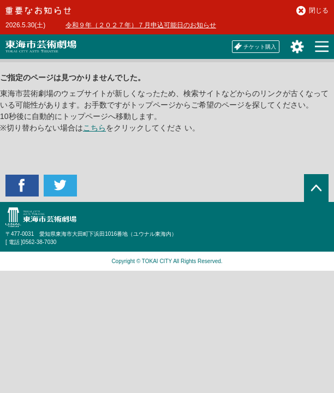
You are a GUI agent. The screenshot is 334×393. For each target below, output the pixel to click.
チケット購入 (255, 46)
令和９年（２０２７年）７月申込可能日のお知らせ (140, 25)
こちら (94, 127)
